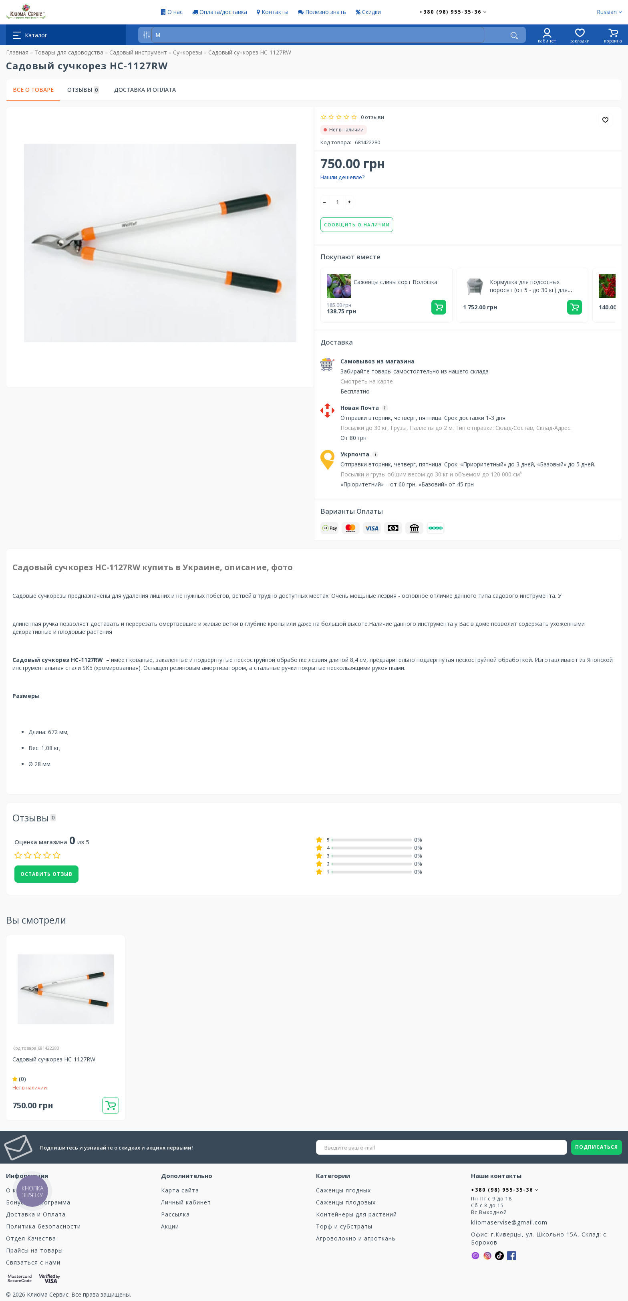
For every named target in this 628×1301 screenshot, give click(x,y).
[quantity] (337, 202)
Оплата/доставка (219, 12)
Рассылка (175, 1214)
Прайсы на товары (34, 1250)
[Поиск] (514, 35)
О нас (172, 12)
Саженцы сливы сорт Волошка (395, 282)
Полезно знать (322, 12)
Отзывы (83, 90)
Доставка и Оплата (145, 89)
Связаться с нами (33, 1262)
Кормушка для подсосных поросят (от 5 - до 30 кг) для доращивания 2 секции (529, 290)
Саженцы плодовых (346, 1202)
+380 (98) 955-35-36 (453, 11)
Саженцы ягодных (343, 1190)
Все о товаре (33, 89)
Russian (609, 12)
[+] (349, 202)
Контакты (272, 12)
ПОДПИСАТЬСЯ (596, 1147)
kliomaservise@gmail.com (509, 1222)
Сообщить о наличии (357, 225)
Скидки (368, 12)
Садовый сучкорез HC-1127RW (53, 1059)
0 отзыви (371, 117)
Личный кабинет (186, 1202)
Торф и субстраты (344, 1226)
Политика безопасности (43, 1226)
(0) (19, 1079)
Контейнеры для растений (356, 1214)
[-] (324, 202)
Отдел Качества (31, 1238)
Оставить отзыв (46, 874)
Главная (17, 52)
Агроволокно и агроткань (356, 1238)
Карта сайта (180, 1190)
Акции (170, 1226)
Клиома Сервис (47, 1294)
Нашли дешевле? (342, 177)
